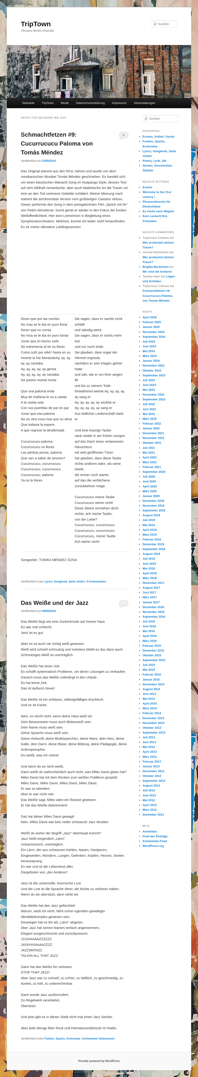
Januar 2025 (151, 327)
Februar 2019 (152, 539)
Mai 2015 (149, 669)
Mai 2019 (149, 525)
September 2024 (154, 336)
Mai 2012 (149, 800)
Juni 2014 (149, 694)
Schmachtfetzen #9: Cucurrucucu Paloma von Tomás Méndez (57, 143)
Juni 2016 (149, 626)
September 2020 (154, 471)
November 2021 (153, 438)
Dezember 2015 (153, 650)
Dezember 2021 (153, 433)
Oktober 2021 (152, 442)
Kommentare (96, 581)
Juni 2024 (149, 346)
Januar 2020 (151, 496)
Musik (65, 103)
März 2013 (150, 756)
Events (147, 187)
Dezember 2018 (153, 544)
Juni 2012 (149, 795)
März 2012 (150, 809)
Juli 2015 (149, 665)
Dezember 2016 (153, 607)
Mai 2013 (149, 747)
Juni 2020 (149, 481)
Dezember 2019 (153, 501)
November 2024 (153, 332)
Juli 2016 (149, 621)
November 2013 (153, 723)
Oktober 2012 (152, 776)
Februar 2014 (152, 713)
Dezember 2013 (153, 718)
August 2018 (151, 554)
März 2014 (150, 708)
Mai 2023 (149, 389)
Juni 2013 (149, 742)
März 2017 (150, 597)
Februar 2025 (152, 322)
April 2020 (150, 486)
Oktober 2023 (152, 370)
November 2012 (153, 771)
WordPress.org (153, 846)
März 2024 (150, 356)
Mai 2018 (149, 568)
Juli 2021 (149, 447)
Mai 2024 (149, 351)
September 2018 (154, 549)
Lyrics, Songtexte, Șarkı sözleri (65, 581)
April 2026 (150, 317)
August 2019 (151, 515)
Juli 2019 (149, 520)
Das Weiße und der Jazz (54, 602)
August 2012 (151, 785)
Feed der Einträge (155, 836)
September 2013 (154, 732)
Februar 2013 (152, 761)
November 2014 (153, 684)
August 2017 (151, 587)
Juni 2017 (149, 592)
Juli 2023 (149, 380)
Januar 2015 (151, 679)
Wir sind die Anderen (157, 271)
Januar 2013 (151, 766)
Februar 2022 (152, 423)
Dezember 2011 (153, 814)
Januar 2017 (151, 602)
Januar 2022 (151, 428)
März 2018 (150, 578)
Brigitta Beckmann (156, 267)
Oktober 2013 (152, 727)
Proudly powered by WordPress (99, 1061)
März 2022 (150, 418)
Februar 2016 (152, 645)
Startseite (28, 103)
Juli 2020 (149, 476)
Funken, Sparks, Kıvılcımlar (62, 1038)
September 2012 (154, 780)
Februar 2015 (152, 674)
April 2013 (150, 751)
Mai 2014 (149, 698)
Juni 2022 (149, 409)
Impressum (119, 103)
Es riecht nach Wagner (158, 211)
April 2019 (150, 530)
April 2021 (150, 457)
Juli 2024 (149, 341)
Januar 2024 (151, 360)
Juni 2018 (149, 563)
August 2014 (151, 689)
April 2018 (150, 573)
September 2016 (154, 616)
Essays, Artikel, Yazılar (158, 136)
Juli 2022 (149, 404)
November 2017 (153, 583)
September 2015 (154, 660)
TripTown (36, 24)
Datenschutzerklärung (90, 103)
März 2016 (150, 641)
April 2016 (150, 636)
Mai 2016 (149, 631)
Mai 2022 (149, 414)
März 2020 (150, 491)
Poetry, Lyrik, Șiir (155, 160)
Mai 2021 (149, 452)
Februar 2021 (152, 467)
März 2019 (150, 534)
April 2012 (150, 805)
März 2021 (150, 462)
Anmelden (150, 831)
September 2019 (154, 510)
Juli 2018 (149, 558)
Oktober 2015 (152, 655)
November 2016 (153, 612)
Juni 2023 (149, 385)
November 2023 (153, 365)
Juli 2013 (149, 737)
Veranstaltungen (144, 103)
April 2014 (150, 703)
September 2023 (154, 375)
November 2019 (153, 505)
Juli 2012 (149, 790)
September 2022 (154, 399)
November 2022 (153, 394)
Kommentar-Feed (155, 841)
